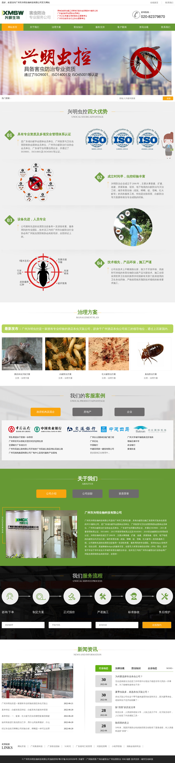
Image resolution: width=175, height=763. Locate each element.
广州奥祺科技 (37, 746)
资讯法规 (143, 27)
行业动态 (103, 668)
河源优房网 (102, 746)
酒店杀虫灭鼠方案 (22, 374)
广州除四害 (91, 759)
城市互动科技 (147, 759)
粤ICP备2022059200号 (67, 759)
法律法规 (119, 668)
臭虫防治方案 (151, 374)
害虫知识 (78, 27)
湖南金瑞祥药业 (134, 746)
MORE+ (169, 668)
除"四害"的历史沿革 (125, 707)
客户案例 (122, 27)
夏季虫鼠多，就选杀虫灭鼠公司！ (132, 692)
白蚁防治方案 (65, 374)
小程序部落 (117, 746)
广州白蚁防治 (103, 759)
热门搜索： (7, 98)
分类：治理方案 (22, 378)
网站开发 (22, 746)
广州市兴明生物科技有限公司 (37, 759)
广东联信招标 (54, 746)
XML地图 (126, 759)
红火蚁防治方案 (109, 374)
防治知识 (136, 668)
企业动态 (152, 668)
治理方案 (56, 27)
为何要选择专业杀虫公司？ (129, 676)
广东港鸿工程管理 (84, 746)
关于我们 (34, 27)
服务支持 (100, 27)
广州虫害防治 (115, 759)
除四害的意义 (122, 723)
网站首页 (12, 27)
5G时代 (67, 746)
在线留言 (154, 3)
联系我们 (169, 3)
